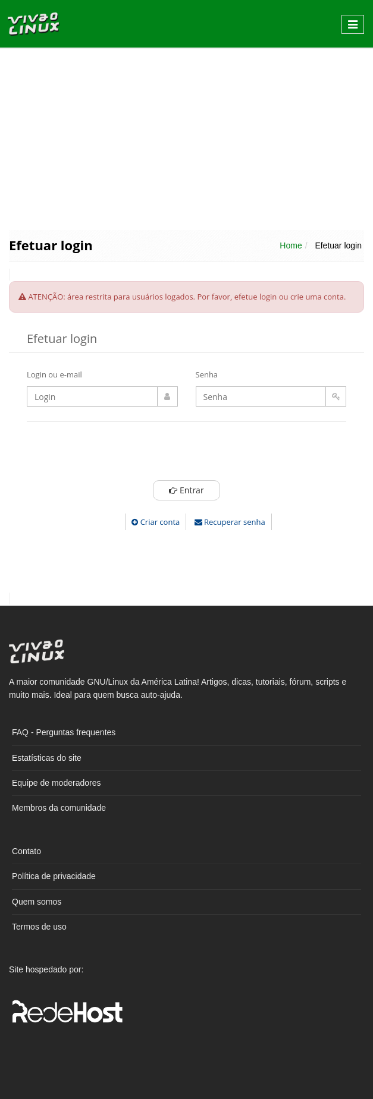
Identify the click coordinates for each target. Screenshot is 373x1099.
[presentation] (186, 454)
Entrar (186, 490)
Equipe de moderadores (56, 783)
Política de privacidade (54, 876)
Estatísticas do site (47, 758)
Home (291, 245)
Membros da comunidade (59, 808)
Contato (26, 851)
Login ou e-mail (54, 374)
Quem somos (36, 901)
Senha (207, 374)
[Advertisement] (186, 138)
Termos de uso (39, 926)
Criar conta (155, 522)
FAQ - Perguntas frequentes (63, 732)
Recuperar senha (230, 522)
